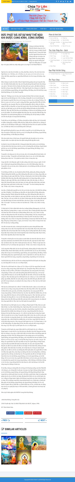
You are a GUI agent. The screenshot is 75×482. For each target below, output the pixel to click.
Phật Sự (65, 38)
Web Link (25, 33)
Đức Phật (53, 66)
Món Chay (65, 85)
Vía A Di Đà (66, 40)
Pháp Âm (43, 29)
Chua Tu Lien (37, 479)
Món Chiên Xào (54, 87)
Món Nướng (53, 96)
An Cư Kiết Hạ (54, 38)
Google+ (28, 413)
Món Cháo (65, 87)
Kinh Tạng (53, 56)
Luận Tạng (65, 56)
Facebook (10, 413)
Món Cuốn (65, 89)
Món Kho (52, 94)
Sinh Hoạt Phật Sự (17, 29)
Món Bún (52, 83)
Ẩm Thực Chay (7, 33)
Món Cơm (53, 92)
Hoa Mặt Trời (66, 54)
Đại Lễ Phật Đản (54, 46)
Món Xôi (65, 96)
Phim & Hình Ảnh (31, 29)
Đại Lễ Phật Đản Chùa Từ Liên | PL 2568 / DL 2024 (15, 1)
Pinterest (37, 413)
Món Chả (52, 89)
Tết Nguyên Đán (54, 40)
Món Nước (65, 94)
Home (5, 29)
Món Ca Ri (65, 83)
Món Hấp (65, 92)
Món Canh (53, 85)
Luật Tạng (53, 58)
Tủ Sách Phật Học (67, 60)
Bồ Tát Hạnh (53, 54)
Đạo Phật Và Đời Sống (56, 29)
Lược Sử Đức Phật (68, 58)
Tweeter (19, 413)
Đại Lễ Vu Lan (66, 46)
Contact (17, 33)
